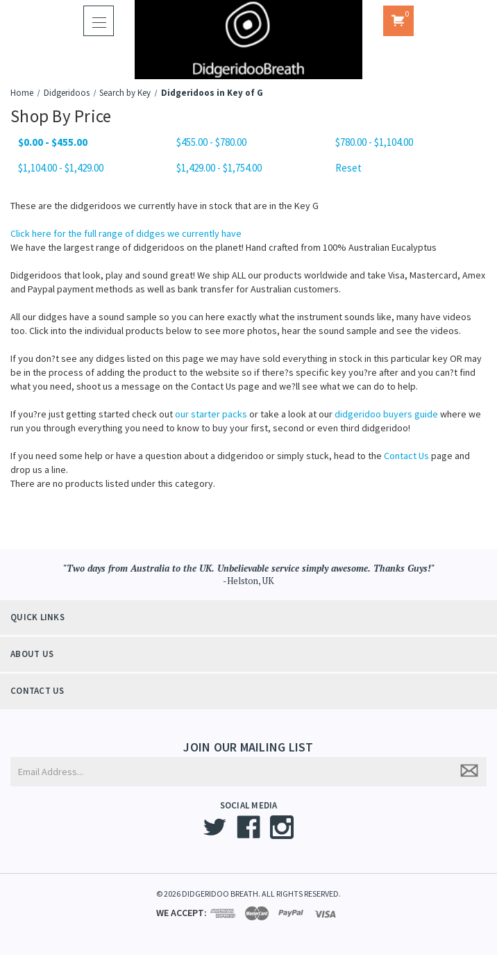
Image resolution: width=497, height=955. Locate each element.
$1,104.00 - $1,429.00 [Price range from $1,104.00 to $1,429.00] (60, 167)
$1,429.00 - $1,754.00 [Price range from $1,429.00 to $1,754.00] (219, 167)
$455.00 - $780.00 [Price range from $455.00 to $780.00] (211, 142)
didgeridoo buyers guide (386, 414)
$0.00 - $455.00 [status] (52, 142)
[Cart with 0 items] (398, 21)
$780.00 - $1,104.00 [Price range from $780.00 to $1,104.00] (374, 142)
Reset (348, 167)
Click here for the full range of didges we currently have (126, 233)
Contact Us (406, 455)
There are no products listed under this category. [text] (112, 483)
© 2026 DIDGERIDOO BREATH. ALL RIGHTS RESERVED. (248, 893)
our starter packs (211, 414)
